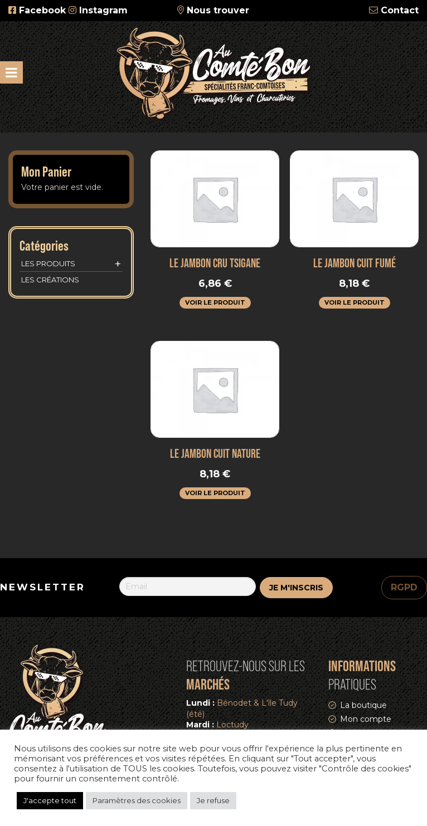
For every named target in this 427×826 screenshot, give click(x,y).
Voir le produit (215, 302)
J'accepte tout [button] (49, 800)
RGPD (404, 587)
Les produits (71, 264)
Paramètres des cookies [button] (137, 800)
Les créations (50, 279)
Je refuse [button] (213, 800)
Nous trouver (218, 10)
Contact (400, 10)
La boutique (363, 705)
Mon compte (365, 719)
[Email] (187, 586)
